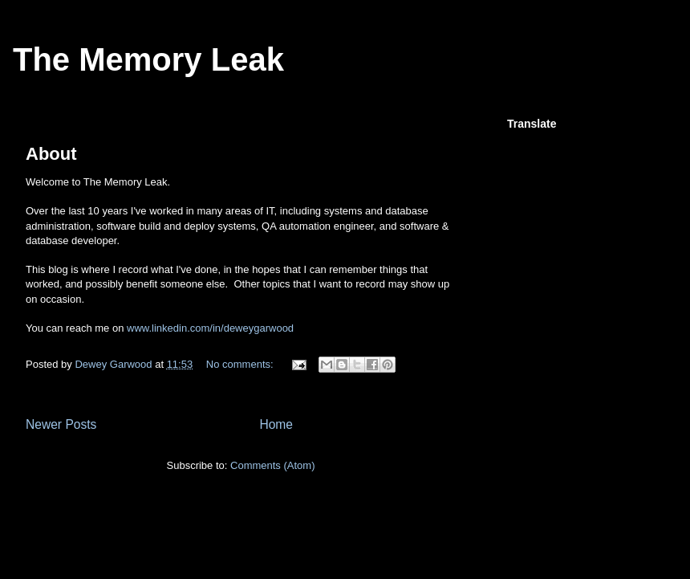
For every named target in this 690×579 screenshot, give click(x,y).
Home (276, 424)
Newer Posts (61, 424)
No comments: (241, 364)
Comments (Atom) (272, 465)
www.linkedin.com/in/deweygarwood (210, 328)
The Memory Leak (148, 59)
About (51, 154)
